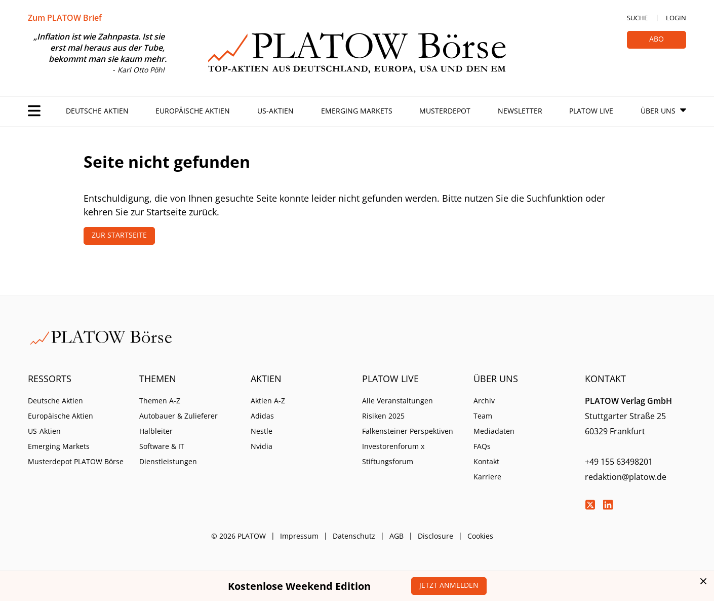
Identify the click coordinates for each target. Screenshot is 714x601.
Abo (656, 39)
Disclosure (435, 536)
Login (676, 17)
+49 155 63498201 (619, 461)
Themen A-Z (159, 400)
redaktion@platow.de (625, 476)
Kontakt (486, 461)
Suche (637, 17)
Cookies (480, 536)
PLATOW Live (591, 111)
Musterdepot (444, 111)
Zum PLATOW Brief (65, 17)
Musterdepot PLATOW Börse (76, 461)
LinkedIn (608, 505)
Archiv (484, 400)
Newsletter (520, 111)
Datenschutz (354, 536)
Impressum (299, 536)
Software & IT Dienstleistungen (168, 453)
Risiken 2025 (383, 416)
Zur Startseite (119, 235)
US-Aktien (275, 111)
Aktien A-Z (268, 400)
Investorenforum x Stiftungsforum (393, 453)
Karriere (487, 476)
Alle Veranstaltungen (397, 400)
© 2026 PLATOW (238, 536)
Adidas (262, 416)
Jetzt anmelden (449, 585)
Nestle (261, 431)
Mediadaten (493, 431)
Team (482, 416)
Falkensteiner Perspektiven (407, 431)
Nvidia (261, 446)
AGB (396, 536)
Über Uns (658, 111)
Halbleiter (156, 431)
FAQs (482, 446)
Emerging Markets (356, 111)
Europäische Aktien (192, 111)
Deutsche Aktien (97, 111)
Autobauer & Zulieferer (178, 416)
